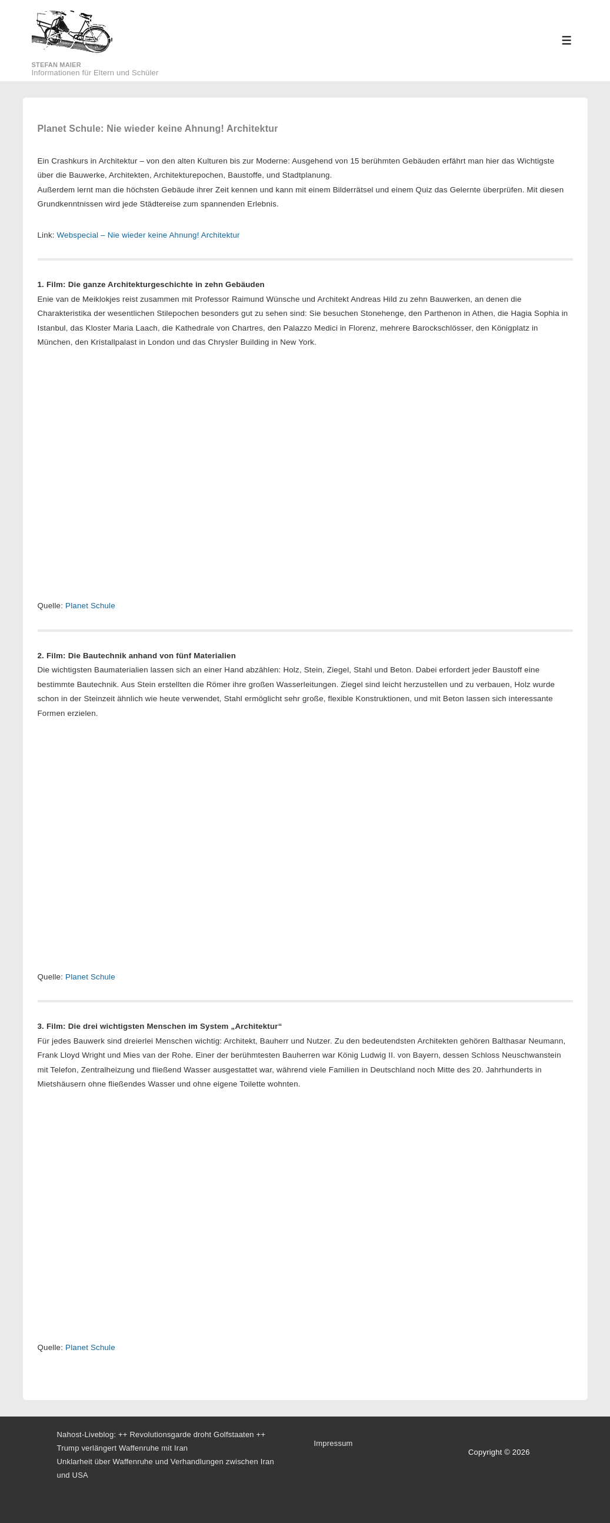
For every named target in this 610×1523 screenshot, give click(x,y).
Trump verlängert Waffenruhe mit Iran (122, 1448)
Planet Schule (90, 605)
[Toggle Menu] (567, 40)
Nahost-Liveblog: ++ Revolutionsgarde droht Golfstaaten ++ (161, 1434)
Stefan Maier (56, 64)
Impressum (333, 1443)
